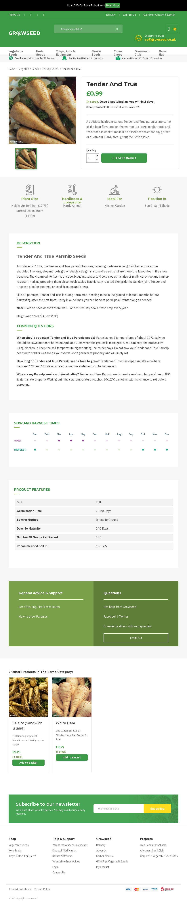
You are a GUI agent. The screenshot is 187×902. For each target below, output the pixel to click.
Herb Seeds (15, 850)
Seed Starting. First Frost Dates (39, 607)
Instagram (44, 15)
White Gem (65, 723)
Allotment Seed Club (152, 850)
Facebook (24, 15)
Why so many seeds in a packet (69, 845)
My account (102, 867)
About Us (101, 850)
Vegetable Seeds (19, 845)
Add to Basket (125, 158)
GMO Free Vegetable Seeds (112, 861)
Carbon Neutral (105, 856)
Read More (112, 5)
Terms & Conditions (20, 889)
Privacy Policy (42, 889)
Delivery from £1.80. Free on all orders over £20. (113, 107)
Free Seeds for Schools (153, 845)
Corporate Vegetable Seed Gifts (159, 856)
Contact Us (58, 872)
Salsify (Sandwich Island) (27, 726)
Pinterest (37, 15)
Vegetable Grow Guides (66, 861)
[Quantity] (90, 158)
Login (55, 867)
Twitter (31, 15)
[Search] (88, 29)
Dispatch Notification (64, 850)
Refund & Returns (62, 856)
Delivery (101, 845)
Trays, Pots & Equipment (22, 856)
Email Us (136, 638)
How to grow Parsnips (33, 616)
